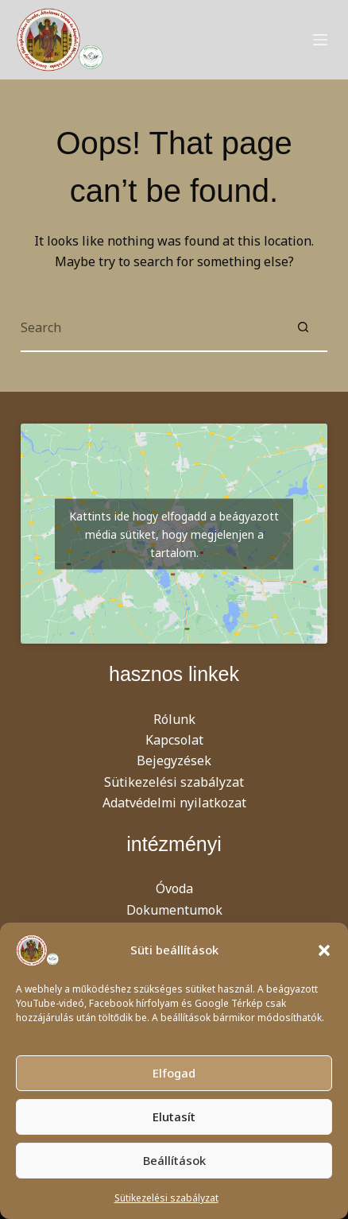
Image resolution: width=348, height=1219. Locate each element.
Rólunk (174, 719)
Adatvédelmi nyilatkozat (174, 802)
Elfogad (174, 1073)
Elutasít (174, 1116)
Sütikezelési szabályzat (166, 1198)
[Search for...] (150, 328)
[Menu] (320, 40)
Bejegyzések (174, 760)
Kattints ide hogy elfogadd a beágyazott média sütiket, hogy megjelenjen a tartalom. (174, 533)
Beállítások (174, 1160)
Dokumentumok (174, 910)
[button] (324, 950)
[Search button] (303, 328)
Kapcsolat (174, 740)
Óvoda (174, 888)
